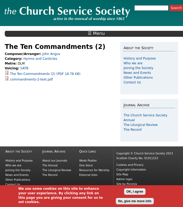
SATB (24, 68)
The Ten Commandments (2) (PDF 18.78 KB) (45, 74)
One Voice (86, 165)
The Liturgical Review (141, 125)
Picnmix (132, 184)
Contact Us (132, 82)
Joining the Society (138, 68)
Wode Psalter (88, 160)
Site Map (122, 174)
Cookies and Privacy (129, 164)
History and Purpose (140, 58)
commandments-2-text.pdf (31, 79)
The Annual (50, 165)
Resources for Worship (94, 170)
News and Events (137, 73)
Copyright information (131, 169)
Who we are (133, 63)
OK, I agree (134, 193)
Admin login (124, 179)
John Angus (51, 54)
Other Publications (138, 77)
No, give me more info (134, 203)
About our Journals (54, 160)
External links (88, 175)
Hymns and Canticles (40, 59)
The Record (133, 130)
